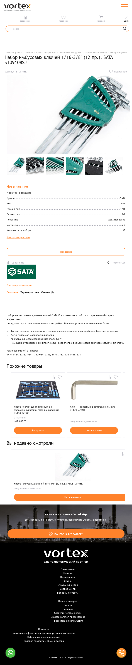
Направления (67, 577)
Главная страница (13, 52)
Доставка (67, 609)
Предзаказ (66, 251)
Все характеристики (18, 237)
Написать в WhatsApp (66, 534)
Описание (12, 292)
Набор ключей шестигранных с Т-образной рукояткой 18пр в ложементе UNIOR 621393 (36, 410)
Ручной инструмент (46, 52)
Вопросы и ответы (67, 592)
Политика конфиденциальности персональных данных (43, 633)
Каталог (29, 52)
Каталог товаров (67, 601)
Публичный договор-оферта (43, 637)
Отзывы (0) (47, 292)
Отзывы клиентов (68, 584)
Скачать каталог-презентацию (68, 616)
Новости (67, 573)
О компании (68, 569)
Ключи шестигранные (96, 52)
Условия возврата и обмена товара (44, 640)
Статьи (68, 580)
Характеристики (29, 292)
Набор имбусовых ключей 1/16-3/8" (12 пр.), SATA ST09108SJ (49, 483)
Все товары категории (19, 285)
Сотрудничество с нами (67, 612)
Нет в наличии (72, 497)
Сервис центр (68, 588)
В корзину (38, 430)
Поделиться (115, 262)
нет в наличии (94, 430)
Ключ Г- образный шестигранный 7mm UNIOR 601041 (92, 408)
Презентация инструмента (68, 620)
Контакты (43, 629)
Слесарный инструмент (70, 52)
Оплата (68, 605)
